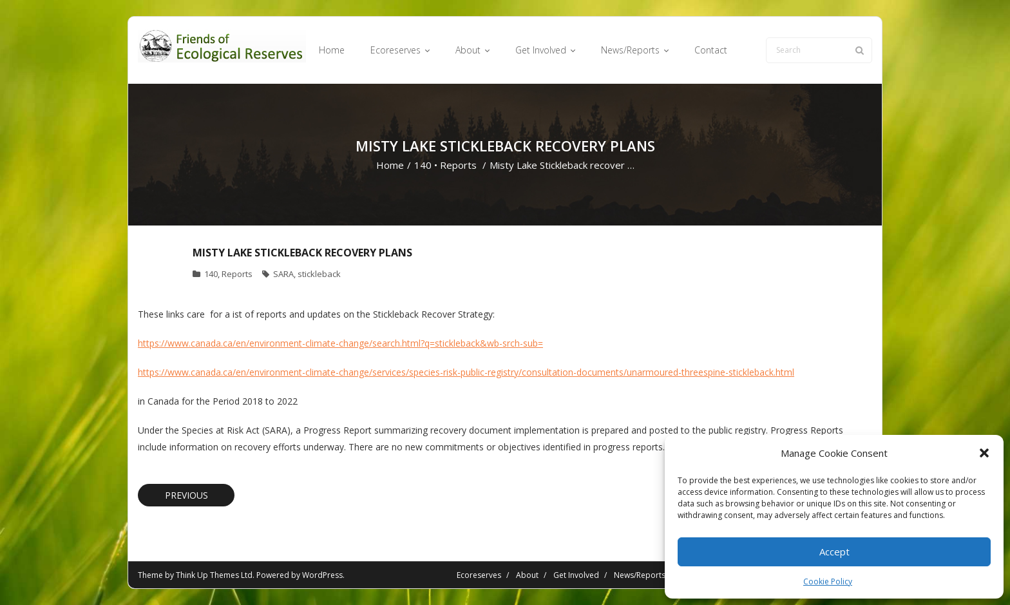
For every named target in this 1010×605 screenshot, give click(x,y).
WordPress (322, 575)
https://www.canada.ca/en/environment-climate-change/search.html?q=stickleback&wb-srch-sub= (340, 343)
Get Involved (576, 575)
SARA (283, 274)
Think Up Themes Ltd (214, 575)
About (527, 575)
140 (423, 164)
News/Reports (639, 575)
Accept (834, 551)
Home (390, 164)
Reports (458, 164)
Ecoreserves (479, 575)
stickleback (319, 274)
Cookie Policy (827, 581)
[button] (984, 453)
